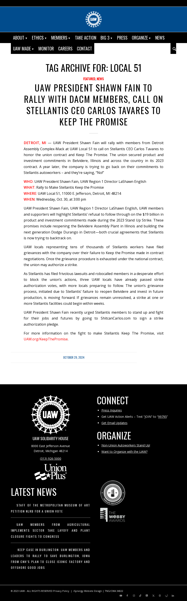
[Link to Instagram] (134, 595)
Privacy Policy (61, 591)
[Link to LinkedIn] (173, 595)
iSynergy (78, 591)
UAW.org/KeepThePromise (46, 339)
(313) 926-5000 (50, 458)
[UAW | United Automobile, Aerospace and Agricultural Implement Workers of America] (93, 19)
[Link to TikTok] (140, 595)
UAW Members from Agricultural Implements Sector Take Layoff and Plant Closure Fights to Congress (50, 530)
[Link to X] (147, 595)
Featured (89, 79)
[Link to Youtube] (120, 595)
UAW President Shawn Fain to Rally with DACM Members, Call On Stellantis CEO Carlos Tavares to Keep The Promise (93, 104)
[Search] (173, 48)
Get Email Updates (114, 423)
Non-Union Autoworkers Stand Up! (125, 445)
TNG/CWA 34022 (114, 591)
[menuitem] (20, 37)
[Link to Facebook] (127, 595)
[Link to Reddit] (166, 595)
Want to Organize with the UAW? (124, 452)
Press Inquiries (111, 410)
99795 (162, 417)
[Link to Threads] (160, 595)
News (100, 79)
